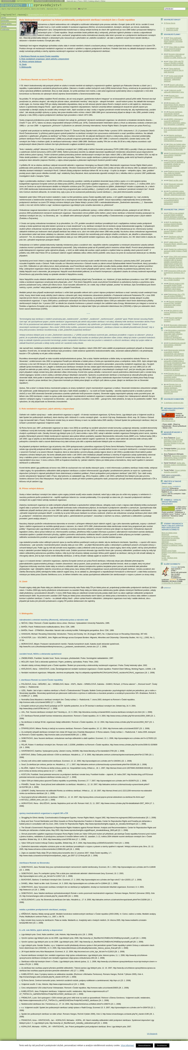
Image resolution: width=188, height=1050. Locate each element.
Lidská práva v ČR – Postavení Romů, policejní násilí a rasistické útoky (175, 243)
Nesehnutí (165, 534)
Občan (103, 1)
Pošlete (164, 493)
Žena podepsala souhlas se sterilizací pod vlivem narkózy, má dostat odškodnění (173, 40)
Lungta (164, 549)
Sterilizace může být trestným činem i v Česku (173, 237)
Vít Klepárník (152, 1034)
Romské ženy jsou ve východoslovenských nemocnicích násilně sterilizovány (174, 201)
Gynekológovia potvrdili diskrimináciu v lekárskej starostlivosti (175, 155)
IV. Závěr (23, 64)
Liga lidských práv (172, 28)
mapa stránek (176, 1040)
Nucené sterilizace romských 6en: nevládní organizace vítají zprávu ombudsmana (173, 304)
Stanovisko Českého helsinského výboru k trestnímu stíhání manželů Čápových (175, 457)
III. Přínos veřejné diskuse (30, 62)
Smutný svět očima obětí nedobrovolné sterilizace (174, 85)
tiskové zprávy (6, 23)
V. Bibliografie (25, 67)
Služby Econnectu (172, 564)
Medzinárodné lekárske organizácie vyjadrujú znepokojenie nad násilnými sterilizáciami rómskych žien (174, 352)
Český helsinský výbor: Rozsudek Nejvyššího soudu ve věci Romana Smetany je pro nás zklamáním (174, 441)
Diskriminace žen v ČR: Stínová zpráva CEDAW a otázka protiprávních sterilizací (175, 296)
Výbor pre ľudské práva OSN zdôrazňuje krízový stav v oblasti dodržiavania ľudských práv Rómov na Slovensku (175, 146)
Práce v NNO (82, 1)
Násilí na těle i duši (175, 180)
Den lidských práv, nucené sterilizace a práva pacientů (173, 312)
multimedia (5, 29)
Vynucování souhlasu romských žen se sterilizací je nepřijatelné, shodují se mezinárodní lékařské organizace (174, 164)
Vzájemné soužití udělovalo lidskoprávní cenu (174, 91)
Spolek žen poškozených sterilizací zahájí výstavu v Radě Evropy (175, 251)
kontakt (165, 1040)
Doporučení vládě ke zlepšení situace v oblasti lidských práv (174, 231)
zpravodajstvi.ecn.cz (37, 15)
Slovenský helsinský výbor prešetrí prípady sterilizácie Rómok (173, 185)
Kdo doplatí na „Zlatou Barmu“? (174, 449)
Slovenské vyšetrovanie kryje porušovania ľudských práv (175, 129)
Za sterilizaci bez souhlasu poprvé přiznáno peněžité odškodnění (173, 224)
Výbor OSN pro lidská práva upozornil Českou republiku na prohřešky (174, 48)
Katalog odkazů (93, 1)
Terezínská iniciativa (169, 540)
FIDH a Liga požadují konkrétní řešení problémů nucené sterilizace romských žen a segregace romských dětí (175, 215)
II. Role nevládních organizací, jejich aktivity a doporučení (44, 59)
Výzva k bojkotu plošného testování (175, 471)
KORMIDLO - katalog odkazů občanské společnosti (171, 502)
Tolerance (165, 542)
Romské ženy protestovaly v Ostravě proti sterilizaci (174, 97)
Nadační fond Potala (169, 550)
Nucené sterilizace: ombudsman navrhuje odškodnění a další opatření (174, 113)
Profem (164, 554)
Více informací (127, 1045)
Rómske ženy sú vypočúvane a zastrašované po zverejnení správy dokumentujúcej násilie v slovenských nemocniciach (175, 377)
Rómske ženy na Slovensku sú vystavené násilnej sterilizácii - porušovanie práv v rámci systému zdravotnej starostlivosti (173, 388)
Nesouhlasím (144, 1045)
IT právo (165, 559)
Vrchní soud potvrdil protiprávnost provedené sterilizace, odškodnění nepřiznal (173, 78)
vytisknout (166, 588)
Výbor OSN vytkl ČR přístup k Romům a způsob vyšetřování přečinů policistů (174, 63)
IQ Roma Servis (169, 23)
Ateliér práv (166, 556)
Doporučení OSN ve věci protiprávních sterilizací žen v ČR (175, 272)
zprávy (3, 17)
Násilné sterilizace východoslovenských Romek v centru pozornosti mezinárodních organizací (175, 138)
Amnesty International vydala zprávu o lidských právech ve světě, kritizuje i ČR (175, 55)
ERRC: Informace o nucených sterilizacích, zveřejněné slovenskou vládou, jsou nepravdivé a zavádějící (175, 121)
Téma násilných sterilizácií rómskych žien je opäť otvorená (174, 70)
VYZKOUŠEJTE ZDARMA (171, 583)
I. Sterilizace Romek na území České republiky (39, 56)
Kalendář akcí (71, 1)
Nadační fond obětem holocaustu (173, 552)
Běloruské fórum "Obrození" (172, 543)
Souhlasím (162, 1045)
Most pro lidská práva (169, 533)
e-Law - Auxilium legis (169, 558)
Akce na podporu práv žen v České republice (174, 279)
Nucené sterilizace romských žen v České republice (173, 319)
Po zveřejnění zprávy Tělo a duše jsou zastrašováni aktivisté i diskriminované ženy (175, 193)
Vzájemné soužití (172, 30)
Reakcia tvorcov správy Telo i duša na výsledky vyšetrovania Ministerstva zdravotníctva (174, 174)
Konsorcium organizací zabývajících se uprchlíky (171, 537)
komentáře (5, 20)
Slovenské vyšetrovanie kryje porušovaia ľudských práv (175, 326)
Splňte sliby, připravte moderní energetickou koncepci (175, 464)
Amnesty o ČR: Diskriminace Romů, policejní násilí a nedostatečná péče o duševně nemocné (174, 105)
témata (4, 26)
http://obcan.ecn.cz (168, 421)
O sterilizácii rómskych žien (173, 403)
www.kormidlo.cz (168, 517)
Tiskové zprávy (167, 486)
